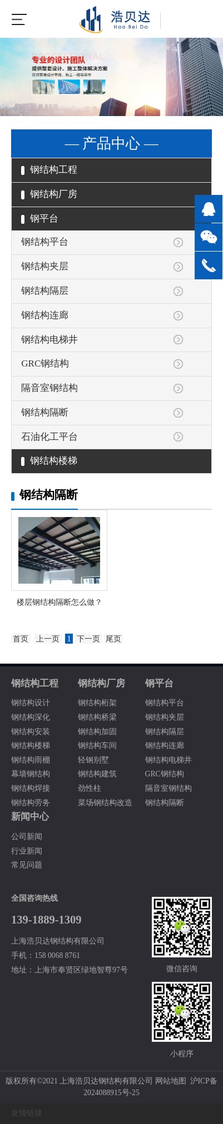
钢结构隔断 (44, 412)
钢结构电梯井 (49, 339)
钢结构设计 (30, 703)
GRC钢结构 (45, 363)
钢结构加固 (97, 731)
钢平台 (39, 218)
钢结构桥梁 (97, 717)
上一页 (48, 639)
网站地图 (170, 1081)
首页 (20, 639)
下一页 (88, 639)
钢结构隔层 (44, 290)
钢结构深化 (30, 717)
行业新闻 (26, 851)
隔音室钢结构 (49, 388)
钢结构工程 (49, 169)
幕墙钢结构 (30, 774)
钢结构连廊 (44, 315)
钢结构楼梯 (49, 460)
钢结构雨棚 (30, 760)
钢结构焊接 (30, 788)
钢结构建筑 (97, 774)
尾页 (113, 639)
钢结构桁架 (97, 703)
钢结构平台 (44, 242)
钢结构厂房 (49, 194)
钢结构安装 (30, 731)
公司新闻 (26, 836)
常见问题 (26, 865)
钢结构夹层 (44, 266)
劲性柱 (89, 788)
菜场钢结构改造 (105, 803)
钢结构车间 (97, 745)
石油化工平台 (49, 436)
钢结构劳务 (30, 803)
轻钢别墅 (93, 760)
